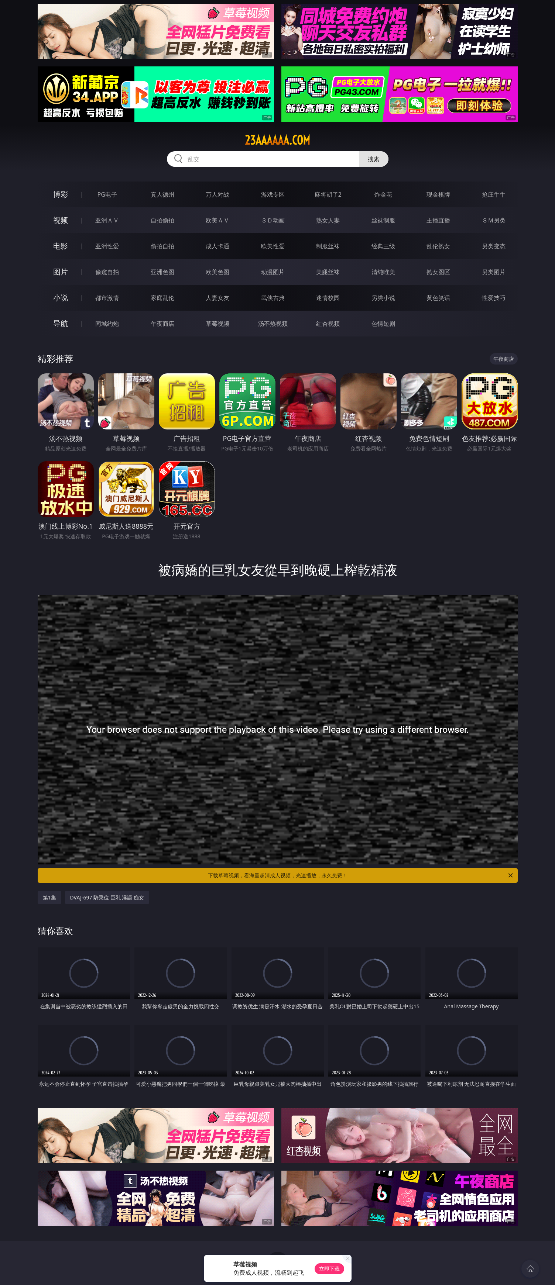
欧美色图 (217, 272)
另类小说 (383, 298)
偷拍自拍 (162, 246)
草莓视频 (217, 323)
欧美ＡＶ (217, 220)
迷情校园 (328, 298)
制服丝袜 (328, 246)
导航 (60, 323)
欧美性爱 (273, 246)
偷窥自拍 (107, 272)
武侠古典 (273, 298)
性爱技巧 (494, 298)
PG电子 (107, 194)
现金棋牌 (438, 194)
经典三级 (383, 246)
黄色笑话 (438, 298)
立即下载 (329, 1268)
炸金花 (383, 194)
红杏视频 (328, 323)
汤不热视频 (273, 323)
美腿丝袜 (328, 272)
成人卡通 (217, 246)
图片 (60, 272)
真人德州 (162, 194)
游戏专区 (273, 194)
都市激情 (107, 298)
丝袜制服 (383, 220)
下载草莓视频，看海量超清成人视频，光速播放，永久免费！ (361, 875)
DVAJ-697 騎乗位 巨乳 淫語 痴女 (107, 897)
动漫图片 (273, 272)
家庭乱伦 (162, 298)
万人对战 (217, 194)
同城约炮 (107, 323)
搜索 (374, 159)
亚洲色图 (162, 272)
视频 (60, 220)
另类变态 (494, 246)
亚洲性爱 (107, 246)
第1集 (49, 897)
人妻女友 (217, 298)
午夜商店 (162, 323)
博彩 (60, 194)
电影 (60, 246)
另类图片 (494, 272)
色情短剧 (383, 323)
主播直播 (438, 220)
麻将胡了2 (328, 194)
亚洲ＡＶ (107, 220)
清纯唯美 (383, 272)
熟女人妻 (328, 220)
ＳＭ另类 (494, 220)
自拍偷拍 (162, 220)
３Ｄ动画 (273, 220)
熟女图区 (438, 272)
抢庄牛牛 (494, 194)
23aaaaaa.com (277, 140)
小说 (60, 298)
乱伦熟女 (438, 246)
